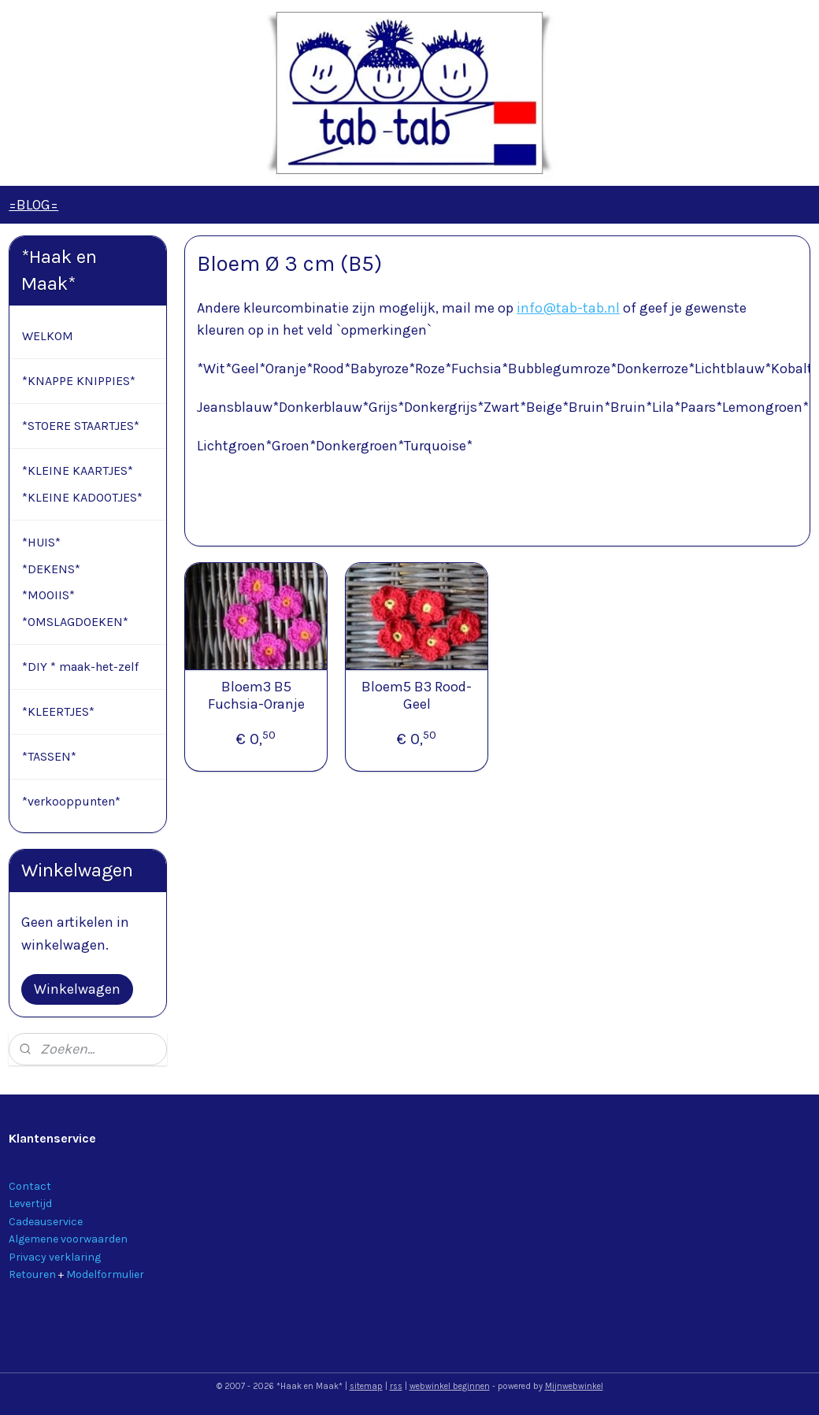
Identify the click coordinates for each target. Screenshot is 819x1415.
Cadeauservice (46, 1221)
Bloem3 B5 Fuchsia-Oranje (255, 696)
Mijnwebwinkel (574, 1386)
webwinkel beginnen (450, 1386)
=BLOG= (33, 204)
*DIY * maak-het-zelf (80, 666)
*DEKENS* (51, 568)
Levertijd (30, 1203)
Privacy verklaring (55, 1257)
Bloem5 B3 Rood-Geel (416, 696)
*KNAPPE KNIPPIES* (78, 380)
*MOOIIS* (48, 594)
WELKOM (47, 335)
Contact (30, 1186)
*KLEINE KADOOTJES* (82, 497)
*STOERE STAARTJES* (80, 425)
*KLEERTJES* (58, 711)
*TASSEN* (49, 756)
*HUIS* (41, 542)
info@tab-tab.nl (568, 308)
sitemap (366, 1386)
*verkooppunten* (71, 801)
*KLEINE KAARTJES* (77, 470)
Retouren (32, 1274)
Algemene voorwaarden (68, 1239)
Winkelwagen (77, 989)
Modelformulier (105, 1274)
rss (396, 1386)
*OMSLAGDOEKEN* (75, 621)
